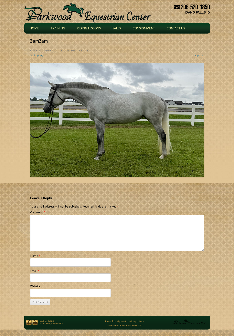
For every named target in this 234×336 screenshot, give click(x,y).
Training (58, 28)
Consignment (144, 28)
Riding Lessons (89, 28)
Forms (141, 321)
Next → (199, 55)
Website (35, 286)
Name (35, 256)
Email (34, 271)
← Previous (37, 55)
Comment (37, 212)
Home (34, 28)
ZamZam (84, 50)
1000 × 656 (69, 50)
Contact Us (176, 28)
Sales (116, 28)
